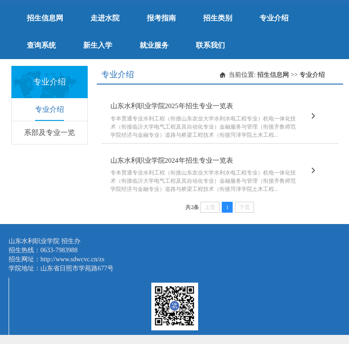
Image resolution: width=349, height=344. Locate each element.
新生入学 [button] (97, 45)
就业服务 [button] (154, 45)
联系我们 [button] (210, 45)
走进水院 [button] (105, 18)
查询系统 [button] (41, 45)
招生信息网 (273, 74)
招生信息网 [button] (45, 18)
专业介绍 (49, 109)
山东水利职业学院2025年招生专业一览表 (171, 106)
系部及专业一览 (49, 132)
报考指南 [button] (161, 18)
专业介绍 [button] (274, 18)
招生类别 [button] (217, 18)
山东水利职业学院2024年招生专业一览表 (171, 160)
